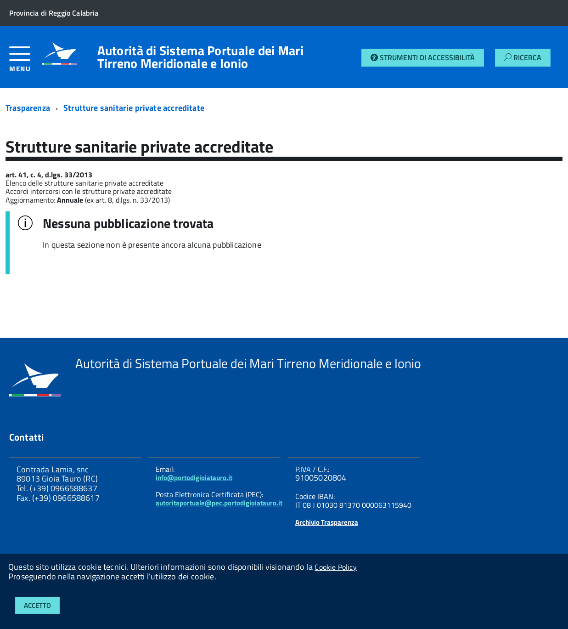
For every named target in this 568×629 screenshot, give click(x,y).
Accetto (37, 605)
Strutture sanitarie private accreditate (133, 108)
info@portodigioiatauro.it (194, 477)
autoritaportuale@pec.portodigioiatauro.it (219, 503)
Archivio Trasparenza (326, 522)
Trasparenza (28, 108)
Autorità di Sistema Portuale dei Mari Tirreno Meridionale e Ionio (200, 57)
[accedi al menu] (25, 63)
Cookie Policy (335, 566)
